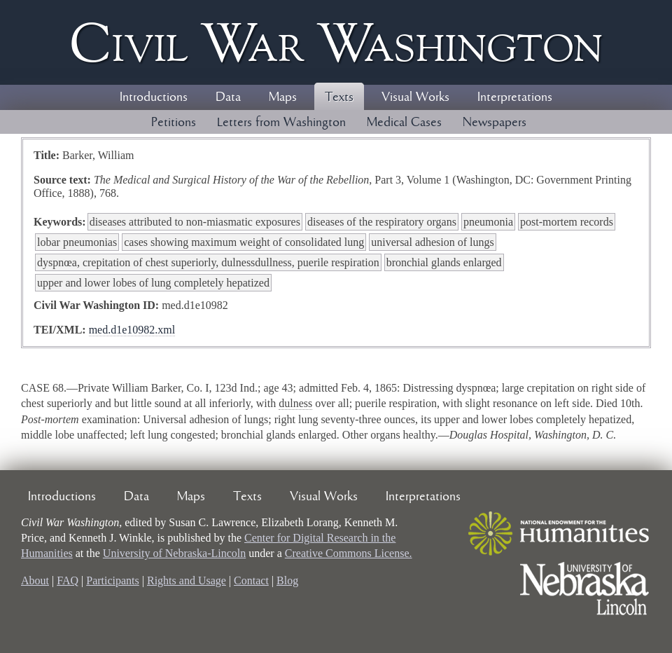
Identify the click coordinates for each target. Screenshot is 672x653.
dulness (295, 403)
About (35, 580)
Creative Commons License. (348, 553)
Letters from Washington (281, 123)
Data (228, 97)
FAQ (67, 580)
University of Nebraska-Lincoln (174, 553)
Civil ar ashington (336, 42)
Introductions (154, 97)
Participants (112, 580)
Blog (287, 580)
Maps (283, 97)
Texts (339, 97)
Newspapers (494, 123)
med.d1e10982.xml (132, 330)
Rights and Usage (186, 580)
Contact (251, 580)
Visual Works (415, 97)
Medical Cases (404, 123)
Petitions (173, 123)
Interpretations (514, 97)
